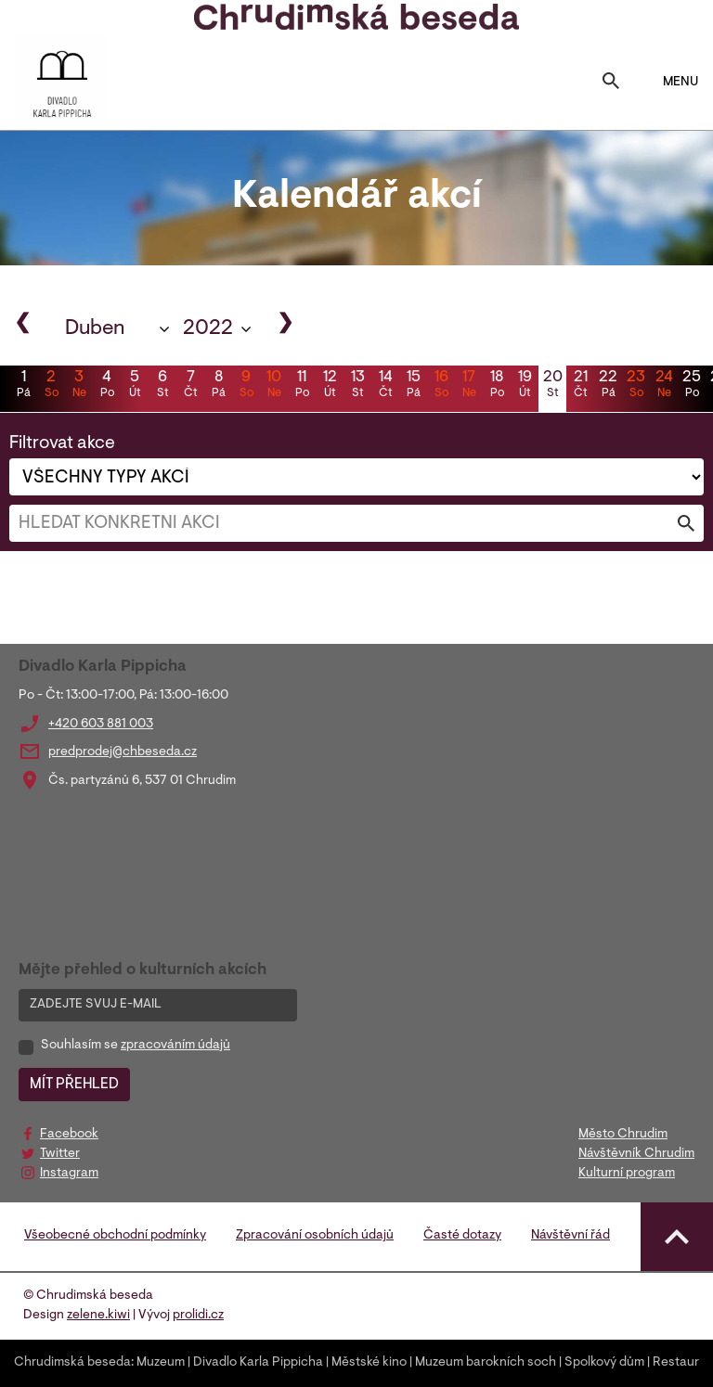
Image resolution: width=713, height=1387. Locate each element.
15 (413, 386)
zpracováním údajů (175, 1045)
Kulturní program (626, 1173)
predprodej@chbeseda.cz (122, 752)
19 (524, 386)
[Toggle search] (611, 82)
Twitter (60, 1154)
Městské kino (369, 1362)
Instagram (69, 1173)
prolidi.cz (198, 1315)
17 (469, 386)
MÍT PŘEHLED (74, 1084)
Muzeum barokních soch (485, 1362)
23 (636, 386)
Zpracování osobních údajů (315, 1235)
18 (497, 386)
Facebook (69, 1134)
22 (608, 386)
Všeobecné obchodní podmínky (115, 1235)
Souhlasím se (135, 1045)
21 (580, 386)
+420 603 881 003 (100, 724)
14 (385, 386)
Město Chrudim (623, 1134)
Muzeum (160, 1362)
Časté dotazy (462, 1235)
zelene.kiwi (98, 1315)
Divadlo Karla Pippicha (258, 1362)
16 (441, 386)
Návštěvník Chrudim (636, 1154)
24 (664, 386)
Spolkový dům (604, 1362)
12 (330, 386)
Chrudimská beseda (72, 1362)
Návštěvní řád (570, 1235)
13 (357, 386)
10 (274, 386)
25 (692, 386)
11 (302, 386)
